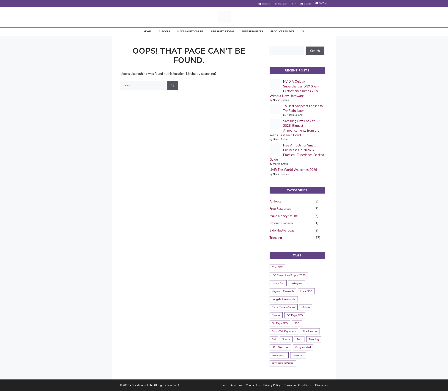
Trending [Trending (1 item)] (314, 339)
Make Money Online (190, 31)
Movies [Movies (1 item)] (276, 315)
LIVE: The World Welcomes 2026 (293, 170)
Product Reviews (282, 31)
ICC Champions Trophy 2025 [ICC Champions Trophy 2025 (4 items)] (289, 275)
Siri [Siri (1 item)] (274, 339)
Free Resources (252, 31)
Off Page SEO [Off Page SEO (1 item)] (295, 315)
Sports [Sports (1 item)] (286, 339)
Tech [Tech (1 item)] (299, 339)
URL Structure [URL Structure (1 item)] (280, 347)
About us (236, 385)
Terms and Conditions (298, 385)
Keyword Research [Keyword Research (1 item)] (283, 291)
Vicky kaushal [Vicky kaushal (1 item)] (303, 347)
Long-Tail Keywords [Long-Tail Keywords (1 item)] (283, 299)
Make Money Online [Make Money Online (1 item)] (283, 307)
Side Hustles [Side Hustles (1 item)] (309, 331)
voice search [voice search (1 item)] (279, 355)
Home (147, 31)
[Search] (172, 85)
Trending (276, 238)
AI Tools (164, 31)
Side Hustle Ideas (222, 31)
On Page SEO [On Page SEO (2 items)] (280, 323)
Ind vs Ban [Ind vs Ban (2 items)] (278, 283)
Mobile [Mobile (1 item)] (306, 307)
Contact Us (253, 385)
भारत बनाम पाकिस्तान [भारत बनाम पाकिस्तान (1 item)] (282, 363)
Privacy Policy (272, 385)
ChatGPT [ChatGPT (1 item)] (277, 267)
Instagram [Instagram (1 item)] (296, 283)
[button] (303, 32)
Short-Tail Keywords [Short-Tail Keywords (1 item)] (284, 331)
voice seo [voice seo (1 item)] (298, 355)
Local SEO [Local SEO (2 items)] (306, 291)
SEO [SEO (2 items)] (296, 323)
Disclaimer (321, 385)
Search (315, 51)
